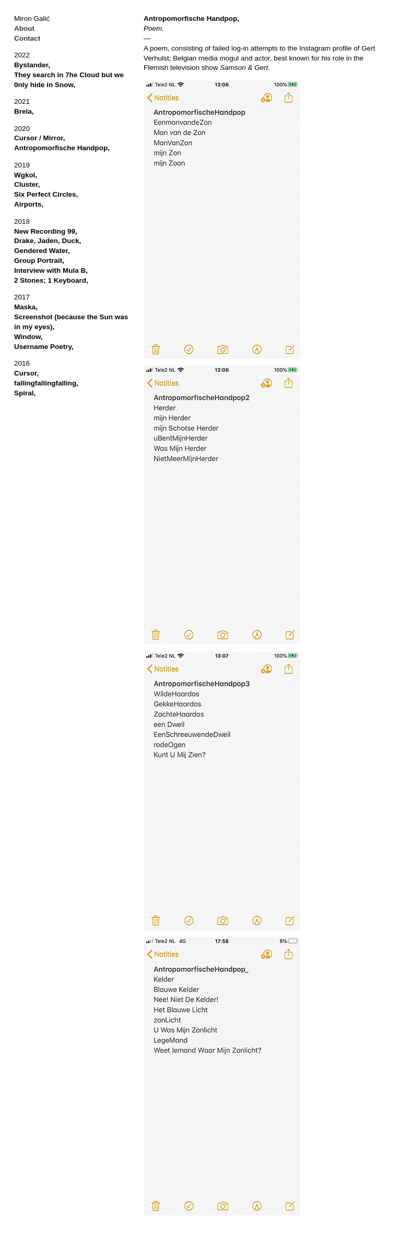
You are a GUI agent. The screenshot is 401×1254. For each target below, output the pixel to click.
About (24, 28)
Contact (27, 38)
